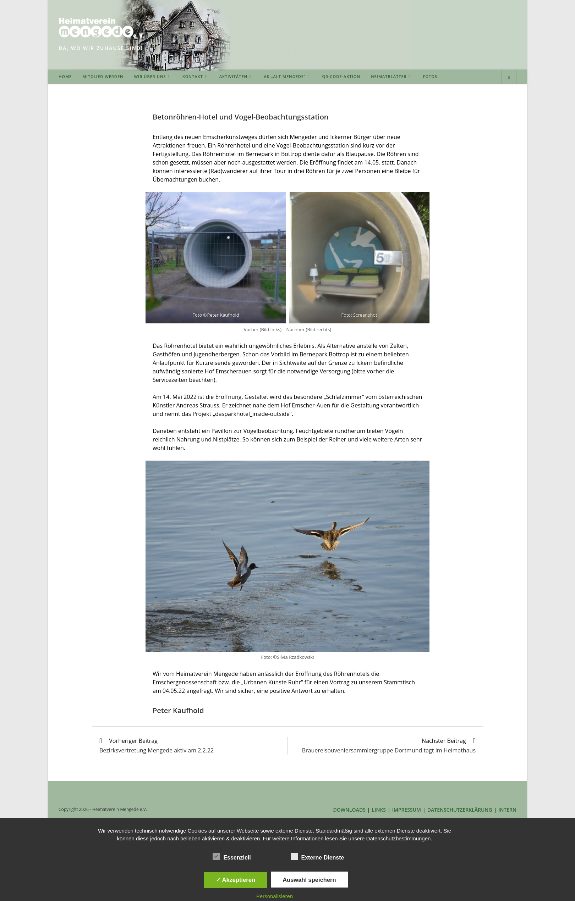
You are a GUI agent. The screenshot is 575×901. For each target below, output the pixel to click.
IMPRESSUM (406, 809)
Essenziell (232, 856)
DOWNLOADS (349, 809)
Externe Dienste (317, 856)
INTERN (507, 809)
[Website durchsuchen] (509, 77)
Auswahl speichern (309, 880)
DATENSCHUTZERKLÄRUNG (459, 809)
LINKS (379, 809)
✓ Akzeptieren (236, 880)
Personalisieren (274, 896)
